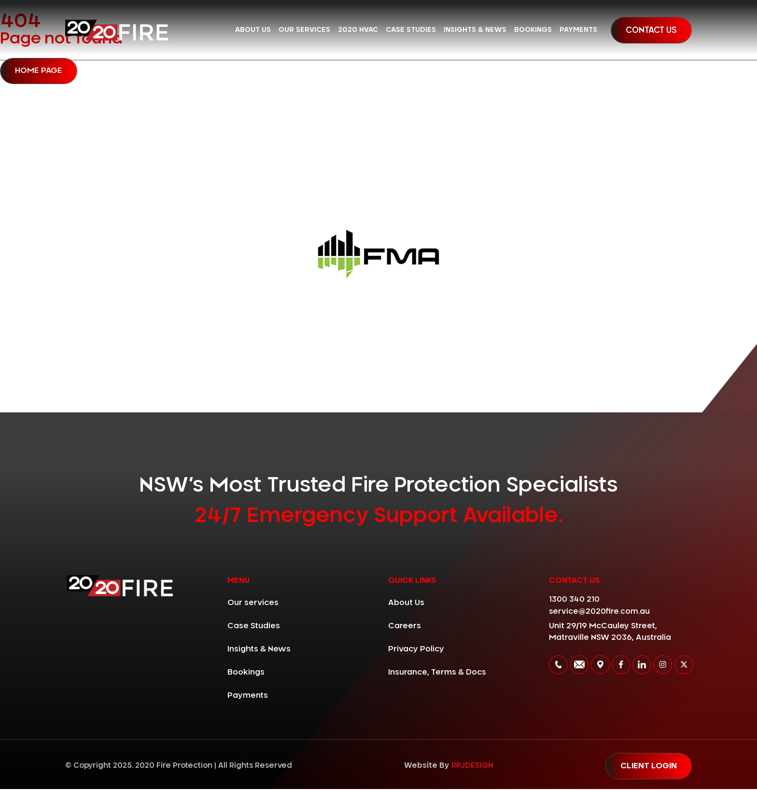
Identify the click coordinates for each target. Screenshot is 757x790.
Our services (304, 30)
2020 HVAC (358, 30)
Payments (578, 30)
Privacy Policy (416, 649)
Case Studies (411, 30)
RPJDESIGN (470, 766)
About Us (253, 30)
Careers (404, 626)
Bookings (533, 30)
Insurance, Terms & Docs (437, 673)
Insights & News (475, 30)
